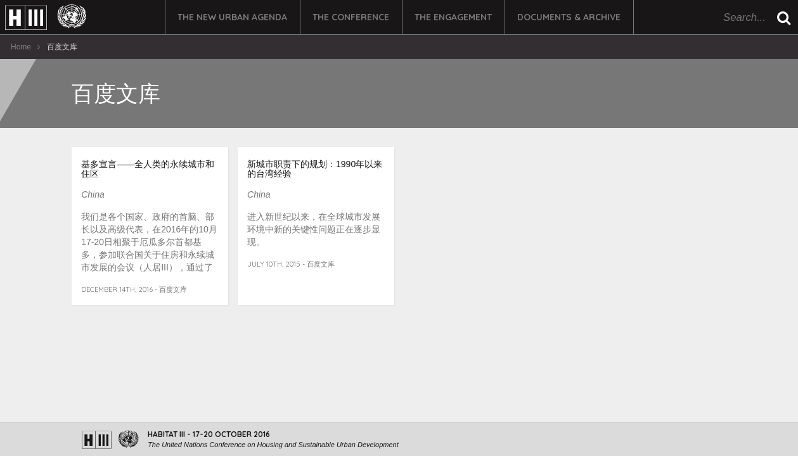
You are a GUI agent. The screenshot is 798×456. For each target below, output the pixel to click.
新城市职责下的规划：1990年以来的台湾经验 (314, 169)
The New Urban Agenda (232, 17)
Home (21, 46)
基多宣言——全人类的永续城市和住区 (147, 169)
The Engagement (453, 17)
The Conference (350, 17)
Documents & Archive (569, 17)
